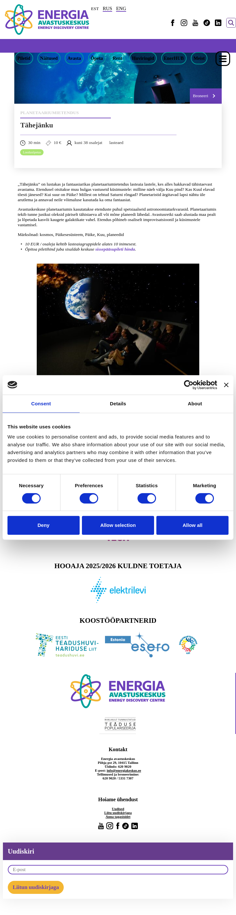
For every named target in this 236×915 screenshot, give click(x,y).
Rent (117, 58)
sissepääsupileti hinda (115, 249)
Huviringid (143, 58)
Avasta (74, 58)
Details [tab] (118, 403)
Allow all (193, 525)
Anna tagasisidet (118, 816)
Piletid (23, 58)
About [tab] (195, 403)
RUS (107, 8)
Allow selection (118, 525)
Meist (198, 58)
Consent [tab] (41, 403)
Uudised (118, 809)
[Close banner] (226, 385)
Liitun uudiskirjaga (36, 887)
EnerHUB (174, 58)
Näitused (49, 58)
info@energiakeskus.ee (124, 770)
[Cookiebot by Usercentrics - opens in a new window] (188, 385)
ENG (121, 8)
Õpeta (97, 58)
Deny (43, 525)
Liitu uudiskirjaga (118, 813)
